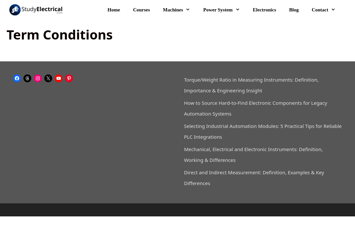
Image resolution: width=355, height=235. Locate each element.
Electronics (264, 9)
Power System (224, 10)
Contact (327, 10)
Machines (180, 10)
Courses (141, 9)
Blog (294, 9)
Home (114, 9)
